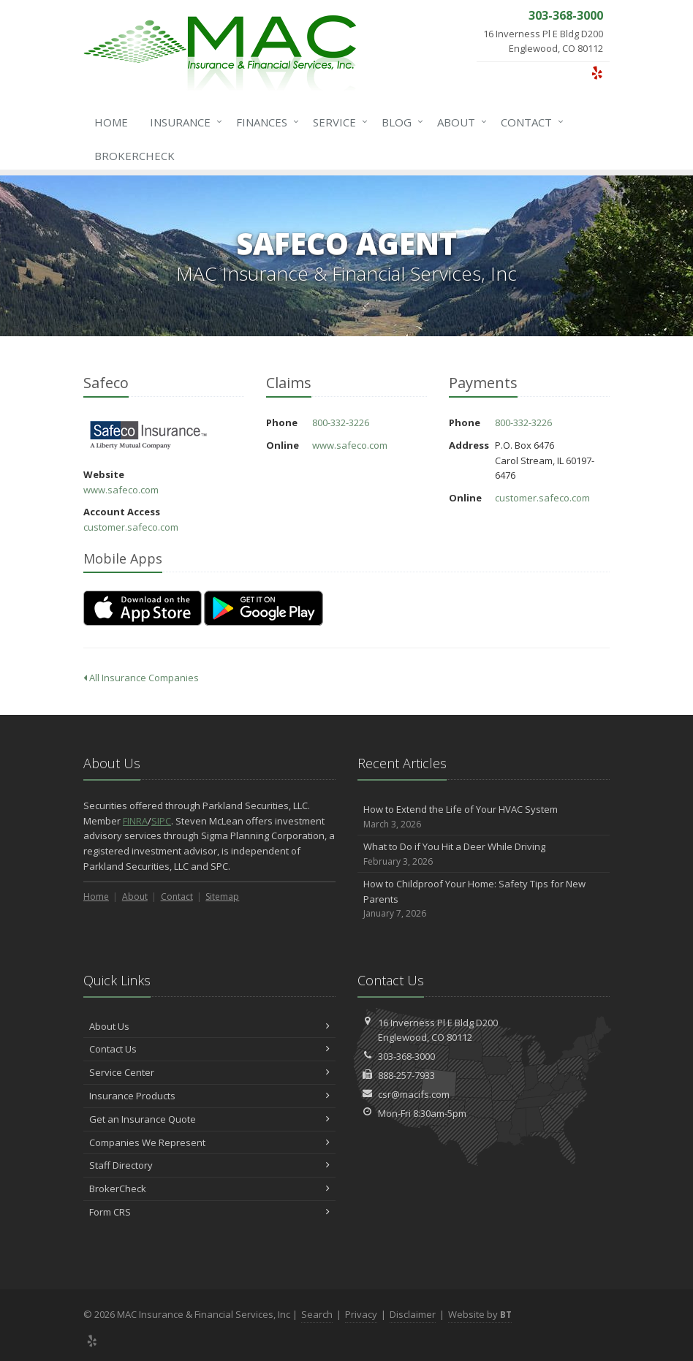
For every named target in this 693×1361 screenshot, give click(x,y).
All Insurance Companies (141, 677)
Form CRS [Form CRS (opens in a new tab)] (209, 1211)
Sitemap (222, 896)
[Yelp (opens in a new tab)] (596, 72)
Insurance (183, 122)
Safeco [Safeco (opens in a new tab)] (148, 435)
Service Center (209, 1072)
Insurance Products (209, 1095)
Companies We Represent (209, 1142)
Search (317, 1314)
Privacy (361, 1314)
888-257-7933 (406, 1075)
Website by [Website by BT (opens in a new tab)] (480, 1314)
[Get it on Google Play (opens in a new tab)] (263, 608)
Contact (529, 122)
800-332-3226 (340, 422)
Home (111, 122)
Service (337, 122)
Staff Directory (209, 1165)
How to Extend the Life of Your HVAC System (483, 817)
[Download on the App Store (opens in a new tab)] (142, 608)
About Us (209, 1026)
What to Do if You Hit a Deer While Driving (483, 854)
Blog (399, 122)
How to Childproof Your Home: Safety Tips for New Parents (483, 899)
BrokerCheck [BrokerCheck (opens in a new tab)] (134, 155)
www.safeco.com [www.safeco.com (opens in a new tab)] (121, 489)
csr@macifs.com (414, 1094)
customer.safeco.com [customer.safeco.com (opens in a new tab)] (130, 527)
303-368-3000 (406, 1056)
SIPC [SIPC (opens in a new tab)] (161, 820)
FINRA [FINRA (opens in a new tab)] (135, 820)
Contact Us (209, 1048)
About (459, 122)
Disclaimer (413, 1314)
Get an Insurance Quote (209, 1119)
